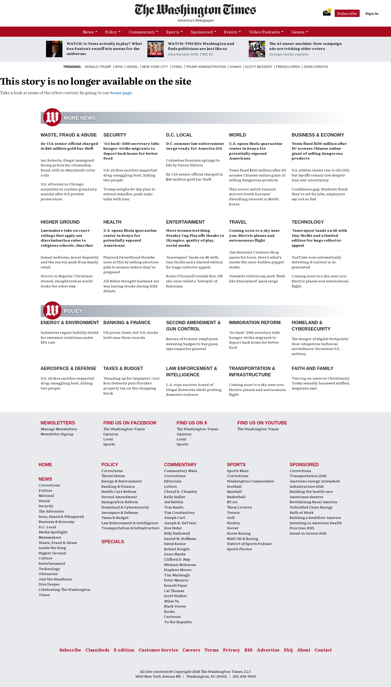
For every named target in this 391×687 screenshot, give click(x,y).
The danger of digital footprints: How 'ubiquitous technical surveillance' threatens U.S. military (320, 346)
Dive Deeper (49, 583)
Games (298, 32)
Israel (132, 67)
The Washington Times (124, 428)
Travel (238, 222)
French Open (288, 67)
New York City (155, 67)
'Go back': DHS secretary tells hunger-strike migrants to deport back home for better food (254, 340)
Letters (170, 486)
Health (112, 222)
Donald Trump (98, 67)
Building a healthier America (315, 517)
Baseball (234, 491)
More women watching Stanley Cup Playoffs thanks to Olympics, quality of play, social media (195, 238)
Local (108, 438)
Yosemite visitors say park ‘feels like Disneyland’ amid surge (257, 278)
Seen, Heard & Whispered (61, 516)
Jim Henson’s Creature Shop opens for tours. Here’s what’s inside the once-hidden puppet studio (256, 259)
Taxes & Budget (123, 368)
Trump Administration (206, 67)
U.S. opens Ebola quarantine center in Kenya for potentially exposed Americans (255, 151)
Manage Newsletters (59, 428)
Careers (191, 650)
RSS (248, 650)
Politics (45, 490)
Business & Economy (318, 135)
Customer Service (158, 650)
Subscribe (347, 13)
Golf (231, 517)
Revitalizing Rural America (313, 501)
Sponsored (202, 32)
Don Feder (173, 527)
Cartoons (172, 616)
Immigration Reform (255, 322)
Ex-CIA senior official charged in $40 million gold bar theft (69, 146)
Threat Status (113, 475)
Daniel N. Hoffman (180, 538)
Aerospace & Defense (69, 368)
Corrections (49, 484)
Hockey (233, 522)
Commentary (142, 32)
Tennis (233, 512)
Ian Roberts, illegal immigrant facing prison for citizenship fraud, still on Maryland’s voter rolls (68, 168)
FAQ (288, 650)
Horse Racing (239, 533)
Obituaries (48, 573)
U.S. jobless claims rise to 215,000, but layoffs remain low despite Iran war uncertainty (321, 174)
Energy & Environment (70, 322)
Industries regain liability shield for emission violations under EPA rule (70, 337)
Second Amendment (119, 496)
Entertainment (185, 222)
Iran (119, 67)
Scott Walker (175, 595)
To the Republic (178, 621)
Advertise (268, 650)
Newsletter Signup (57, 433)
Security (114, 135)
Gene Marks (175, 553)
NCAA (232, 501)
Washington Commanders (250, 480)
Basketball (236, 496)
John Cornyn (316, 67)
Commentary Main (180, 470)
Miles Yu (171, 600)
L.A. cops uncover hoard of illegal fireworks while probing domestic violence (194, 389)
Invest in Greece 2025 (308, 533)
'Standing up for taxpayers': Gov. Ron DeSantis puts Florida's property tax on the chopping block (131, 386)
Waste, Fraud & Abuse (69, 135)
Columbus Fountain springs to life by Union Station (193, 163)
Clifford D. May (177, 559)
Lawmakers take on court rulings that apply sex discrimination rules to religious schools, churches (67, 238)
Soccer (233, 527)
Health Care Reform (118, 491)
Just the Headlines (55, 578)
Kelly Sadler (174, 496)
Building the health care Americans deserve (311, 494)
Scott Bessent (258, 67)
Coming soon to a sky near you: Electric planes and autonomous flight (254, 235)
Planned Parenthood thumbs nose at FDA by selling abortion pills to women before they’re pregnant (131, 264)
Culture (45, 557)
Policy (111, 32)
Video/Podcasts (264, 32)
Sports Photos (239, 548)
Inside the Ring (52, 547)
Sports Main (238, 470)
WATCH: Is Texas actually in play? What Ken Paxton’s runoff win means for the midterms (104, 48)
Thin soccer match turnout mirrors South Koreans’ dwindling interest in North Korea (254, 196)
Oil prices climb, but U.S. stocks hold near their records (130, 335)
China (177, 67)
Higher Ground (60, 222)
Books (169, 611)
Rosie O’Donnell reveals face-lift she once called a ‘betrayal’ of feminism (194, 280)
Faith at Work (302, 512)
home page (121, 92)
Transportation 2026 (308, 475)
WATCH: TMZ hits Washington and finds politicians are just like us (201, 46)
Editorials (172, 480)
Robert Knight (177, 548)
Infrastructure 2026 (307, 486)
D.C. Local (179, 135)
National (46, 495)
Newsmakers (50, 537)
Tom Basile (173, 506)
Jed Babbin (173, 501)
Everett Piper (175, 585)
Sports (172, 32)
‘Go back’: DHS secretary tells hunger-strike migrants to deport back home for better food (131, 151)
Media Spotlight (53, 531)
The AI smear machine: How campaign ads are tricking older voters (305, 46)
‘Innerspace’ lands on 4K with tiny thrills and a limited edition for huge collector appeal (194, 261)
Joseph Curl (174, 517)
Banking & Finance (127, 322)
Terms (211, 650)
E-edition (124, 650)
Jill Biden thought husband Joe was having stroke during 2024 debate (131, 285)
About (303, 650)
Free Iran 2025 (302, 527)
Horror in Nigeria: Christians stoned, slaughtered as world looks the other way (67, 280)
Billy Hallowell (177, 533)
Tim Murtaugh (177, 574)
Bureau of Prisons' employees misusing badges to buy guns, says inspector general (192, 343)
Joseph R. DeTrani (180, 522)
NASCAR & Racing (242, 538)
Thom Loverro (239, 506)
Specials (112, 541)
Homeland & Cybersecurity (125, 506)
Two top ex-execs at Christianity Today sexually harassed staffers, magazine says (321, 383)
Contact (323, 650)
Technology (308, 222)
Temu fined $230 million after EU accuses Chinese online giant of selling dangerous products (257, 174)
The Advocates (51, 511)
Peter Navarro (176, 579)
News (88, 32)
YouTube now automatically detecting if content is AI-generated (316, 261)
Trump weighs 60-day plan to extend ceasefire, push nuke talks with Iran (129, 193)
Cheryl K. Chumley (180, 491)
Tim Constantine (179, 512)
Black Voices (175, 606)
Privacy (231, 650)
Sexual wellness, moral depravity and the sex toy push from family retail (70, 261)
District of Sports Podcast (249, 543)
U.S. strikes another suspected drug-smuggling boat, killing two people (130, 174)
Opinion (110, 433)
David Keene (175, 543)
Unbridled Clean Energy (311, 506)
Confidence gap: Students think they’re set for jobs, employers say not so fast (320, 193)
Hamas (235, 67)
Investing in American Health (316, 522)
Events (230, 32)
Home (45, 464)
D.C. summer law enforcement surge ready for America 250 (195, 146)
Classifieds (97, 650)
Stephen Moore (178, 569)
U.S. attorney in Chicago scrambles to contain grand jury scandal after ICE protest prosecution (69, 191)
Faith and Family (312, 368)
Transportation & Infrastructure (130, 527)
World (237, 135)
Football (234, 486)
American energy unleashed (315, 480)
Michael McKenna (180, 564)
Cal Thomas (174, 590)
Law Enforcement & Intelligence (129, 522)
